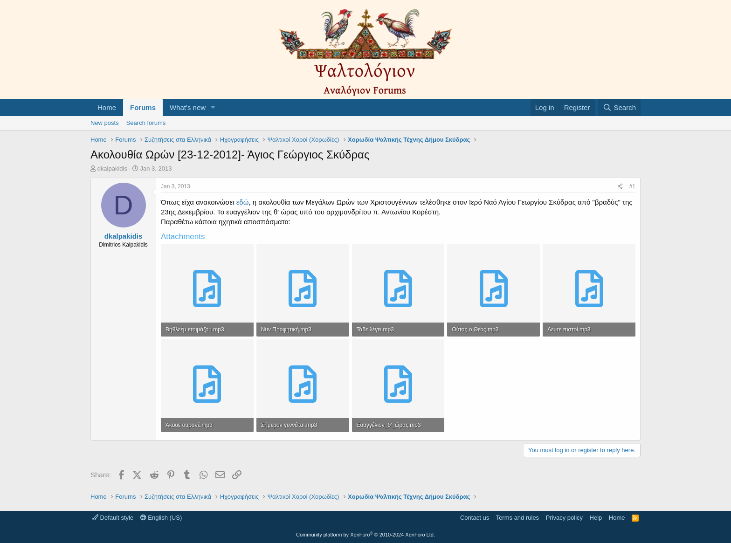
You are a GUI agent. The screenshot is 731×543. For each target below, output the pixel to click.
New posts (104, 122)
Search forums (146, 122)
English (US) (161, 517)
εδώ (242, 202)
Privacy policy (564, 517)
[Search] (619, 107)
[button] (213, 107)
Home (106, 107)
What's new (188, 107)
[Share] (620, 186)
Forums (143, 107)
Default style (112, 517)
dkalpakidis (112, 168)
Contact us (474, 517)
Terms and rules (517, 517)
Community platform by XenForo (365, 534)
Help (596, 517)
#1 (632, 186)
